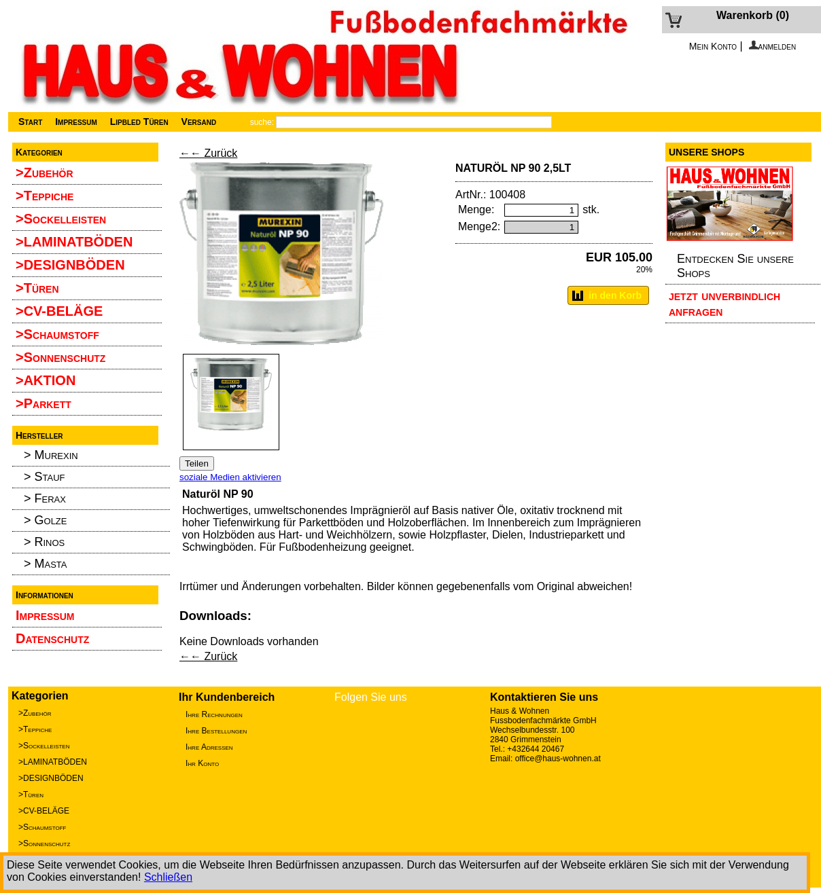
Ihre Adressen (209, 747)
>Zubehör (44, 172)
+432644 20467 (535, 749)
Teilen (197, 463)
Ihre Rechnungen (214, 714)
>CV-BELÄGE (59, 311)
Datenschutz (52, 638)
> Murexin (51, 455)
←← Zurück (208, 153)
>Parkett (43, 403)
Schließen (168, 877)
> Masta (45, 563)
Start (30, 121)
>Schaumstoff (57, 334)
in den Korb (615, 295)
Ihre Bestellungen (216, 730)
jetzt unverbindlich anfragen (724, 303)
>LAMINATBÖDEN (74, 241)
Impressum (74, 121)
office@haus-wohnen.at (558, 758)
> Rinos (44, 542)
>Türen (37, 287)
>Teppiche (44, 195)
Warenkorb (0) (752, 15)
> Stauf (44, 477)
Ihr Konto (202, 763)
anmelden (773, 46)
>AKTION (45, 380)
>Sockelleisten (61, 218)
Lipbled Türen (138, 121)
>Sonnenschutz (60, 357)
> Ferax (45, 498)
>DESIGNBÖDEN (70, 264)
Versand (197, 121)
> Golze (45, 520)
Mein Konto (713, 46)
